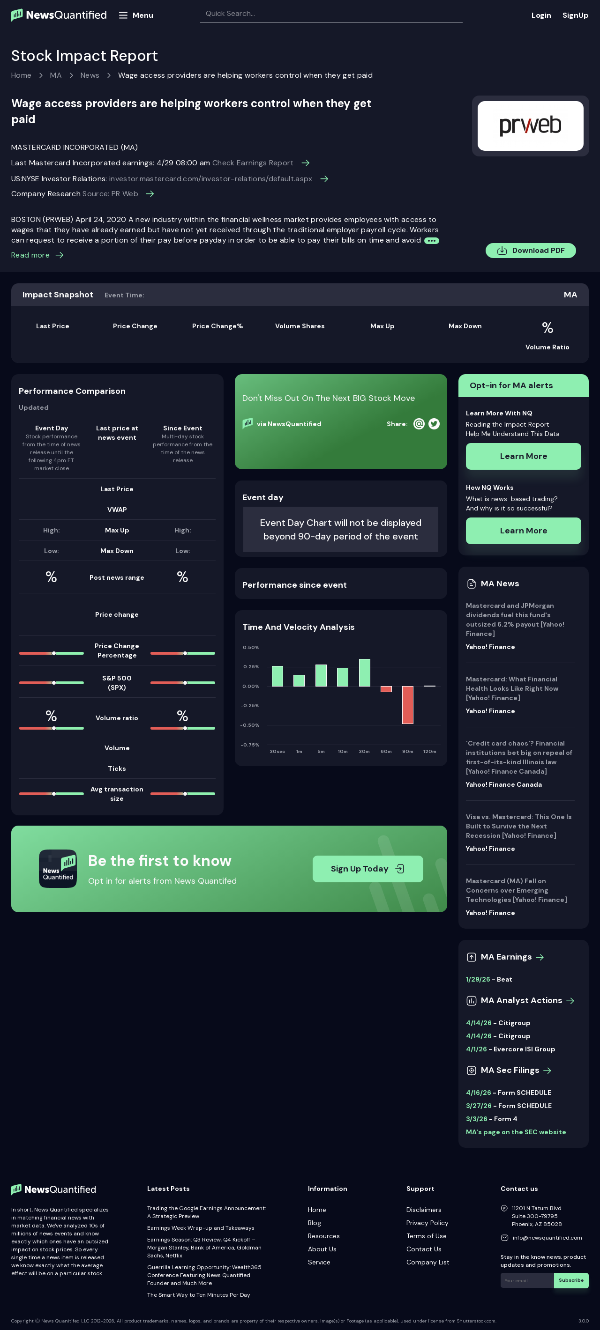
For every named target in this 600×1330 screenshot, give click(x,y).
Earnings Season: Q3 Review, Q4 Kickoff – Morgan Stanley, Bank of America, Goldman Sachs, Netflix (204, 1247)
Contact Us (424, 1249)
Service (319, 1262)
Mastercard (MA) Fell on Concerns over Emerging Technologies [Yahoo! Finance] (516, 890)
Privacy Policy (427, 1223)
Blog (314, 1223)
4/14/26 (479, 1023)
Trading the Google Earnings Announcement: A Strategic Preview (206, 1212)
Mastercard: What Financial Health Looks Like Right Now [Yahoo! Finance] (512, 688)
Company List (428, 1262)
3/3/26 (477, 1119)
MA (56, 75)
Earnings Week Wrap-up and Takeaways (201, 1228)
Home (21, 75)
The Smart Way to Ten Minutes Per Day (198, 1295)
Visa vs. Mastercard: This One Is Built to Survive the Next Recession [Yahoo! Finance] (519, 826)
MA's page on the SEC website (516, 1132)
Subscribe (571, 1280)
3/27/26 (479, 1105)
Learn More (524, 456)
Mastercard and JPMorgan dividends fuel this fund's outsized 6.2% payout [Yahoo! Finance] (515, 619)
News (90, 75)
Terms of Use (426, 1236)
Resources (324, 1236)
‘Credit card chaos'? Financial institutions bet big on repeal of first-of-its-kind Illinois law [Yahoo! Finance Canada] (519, 757)
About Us (322, 1249)
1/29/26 (478, 979)
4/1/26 (476, 1049)
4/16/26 (478, 1092)
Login (541, 15)
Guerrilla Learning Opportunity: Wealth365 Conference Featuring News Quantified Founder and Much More (204, 1275)
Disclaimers (424, 1209)
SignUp (575, 15)
